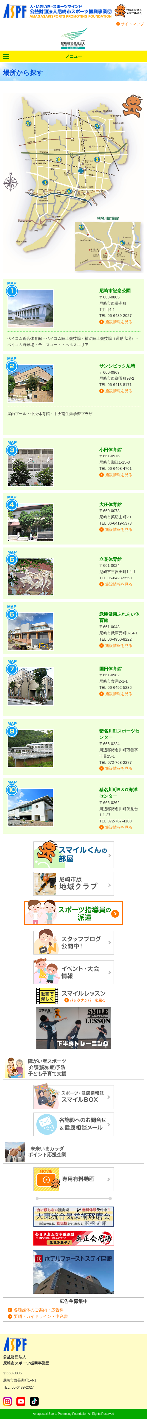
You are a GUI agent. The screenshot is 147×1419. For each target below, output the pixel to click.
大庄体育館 (110, 504)
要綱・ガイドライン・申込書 (41, 1316)
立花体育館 (110, 559)
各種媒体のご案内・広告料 (39, 1309)
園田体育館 (110, 668)
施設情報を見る (118, 322)
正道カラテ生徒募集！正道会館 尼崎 (73, 1239)
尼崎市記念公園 (115, 290)
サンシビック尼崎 (117, 365)
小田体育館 (110, 449)
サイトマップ (132, 24)
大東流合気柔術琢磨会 (73, 1217)
